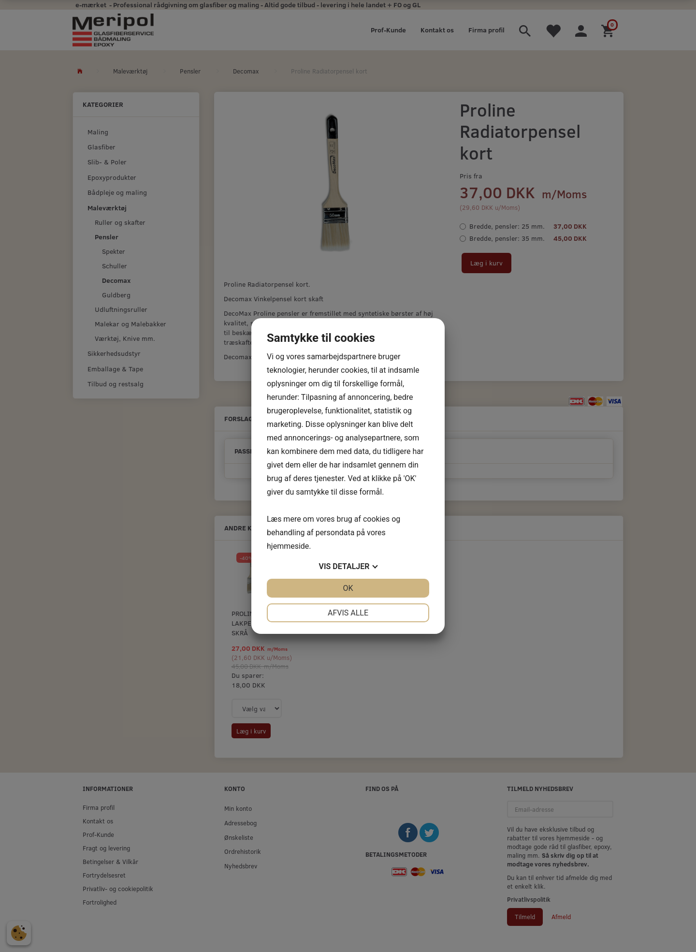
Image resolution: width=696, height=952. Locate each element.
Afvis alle (348, 612)
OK (348, 588)
